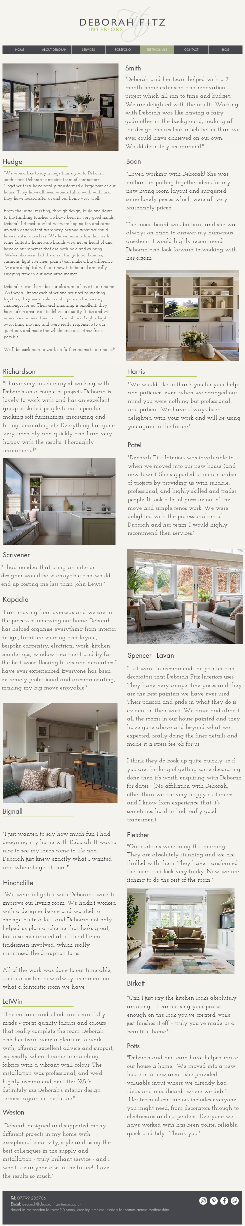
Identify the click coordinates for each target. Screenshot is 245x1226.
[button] (88, 49)
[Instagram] (203, 1201)
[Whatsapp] (235, 1201)
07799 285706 (32, 1198)
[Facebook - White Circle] (224, 1201)
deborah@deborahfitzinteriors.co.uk (51, 1204)
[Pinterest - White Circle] (214, 1201)
